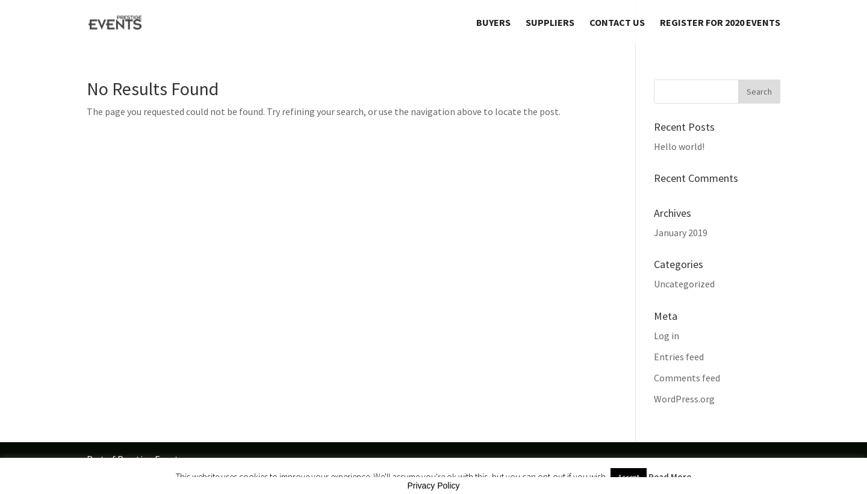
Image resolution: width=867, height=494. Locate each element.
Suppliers (550, 23)
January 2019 (680, 233)
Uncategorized (684, 284)
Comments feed (687, 378)
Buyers (493, 23)
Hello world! (679, 146)
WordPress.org (684, 399)
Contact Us (617, 23)
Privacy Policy (433, 485)
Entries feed (679, 357)
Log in (666, 336)
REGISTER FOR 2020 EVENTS (720, 23)
